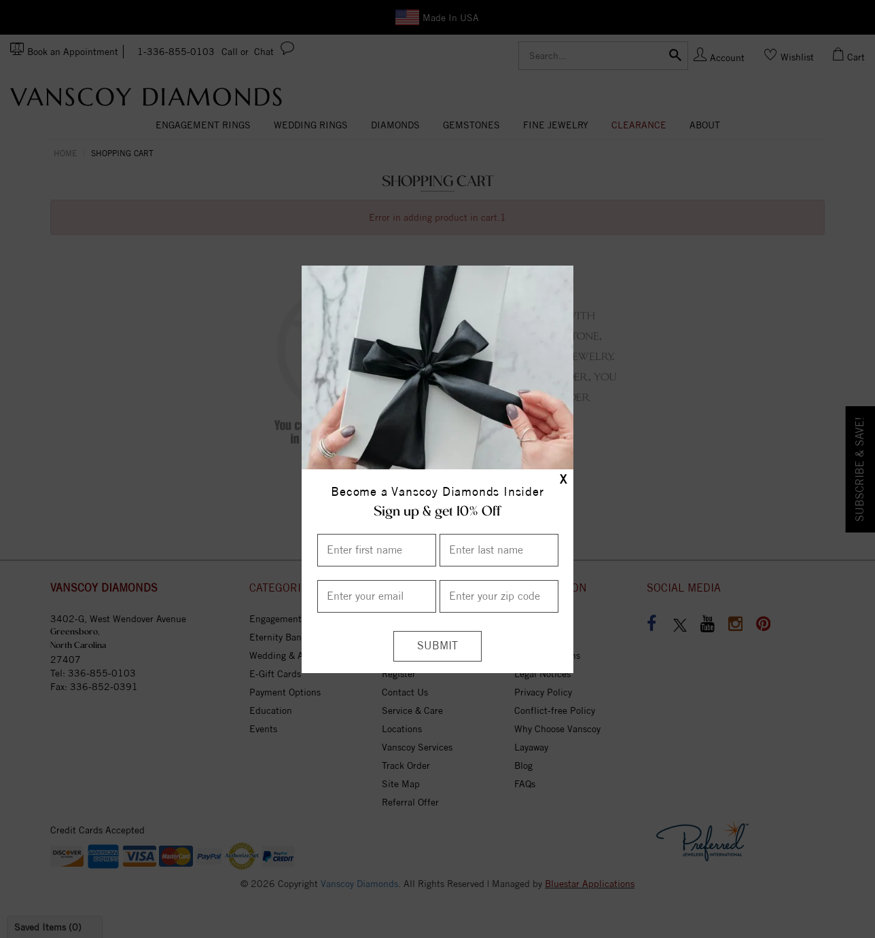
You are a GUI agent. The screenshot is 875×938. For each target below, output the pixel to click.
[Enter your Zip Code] (499, 596)
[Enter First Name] (376, 550)
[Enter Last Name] (499, 550)
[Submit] (437, 646)
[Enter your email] (376, 596)
